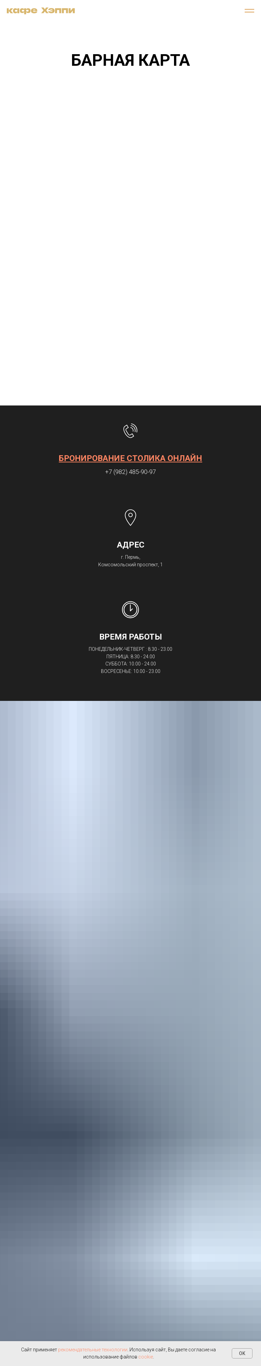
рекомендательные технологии (92, 1349)
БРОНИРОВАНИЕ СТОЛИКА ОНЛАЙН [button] (130, 458)
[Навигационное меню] (249, 11)
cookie (145, 1357)
